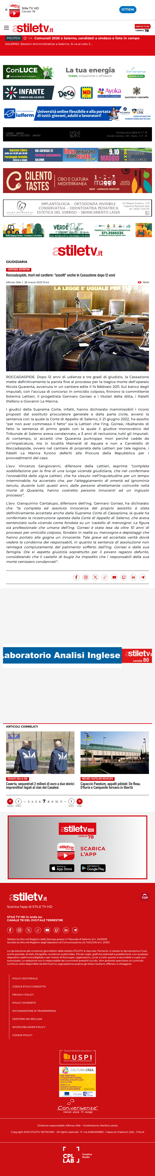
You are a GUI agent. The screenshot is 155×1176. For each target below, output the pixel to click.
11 (61, 802)
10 (56, 802)
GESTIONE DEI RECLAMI (27, 1018)
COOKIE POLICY (22, 1035)
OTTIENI (127, 9)
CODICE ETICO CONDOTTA (29, 986)
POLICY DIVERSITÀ (24, 1002)
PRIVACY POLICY (23, 994)
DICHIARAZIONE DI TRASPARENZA (34, 1010)
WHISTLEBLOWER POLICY (28, 1027)
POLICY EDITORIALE (25, 978)
